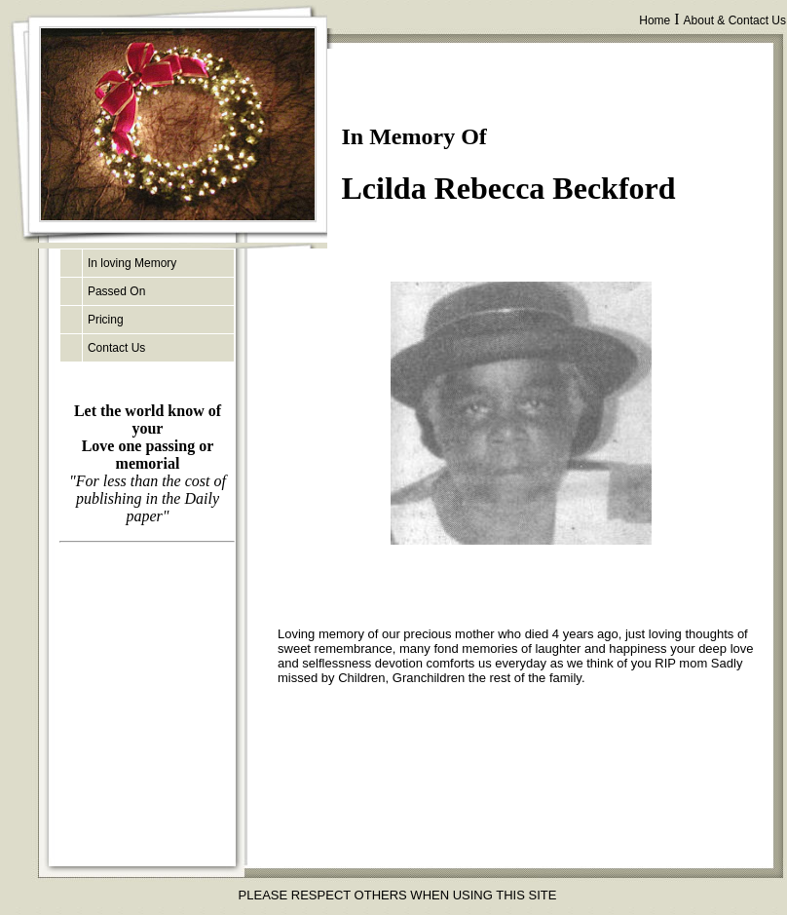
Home (654, 20)
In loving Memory (132, 263)
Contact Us (116, 348)
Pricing (106, 319)
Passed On (116, 291)
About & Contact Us (735, 20)
